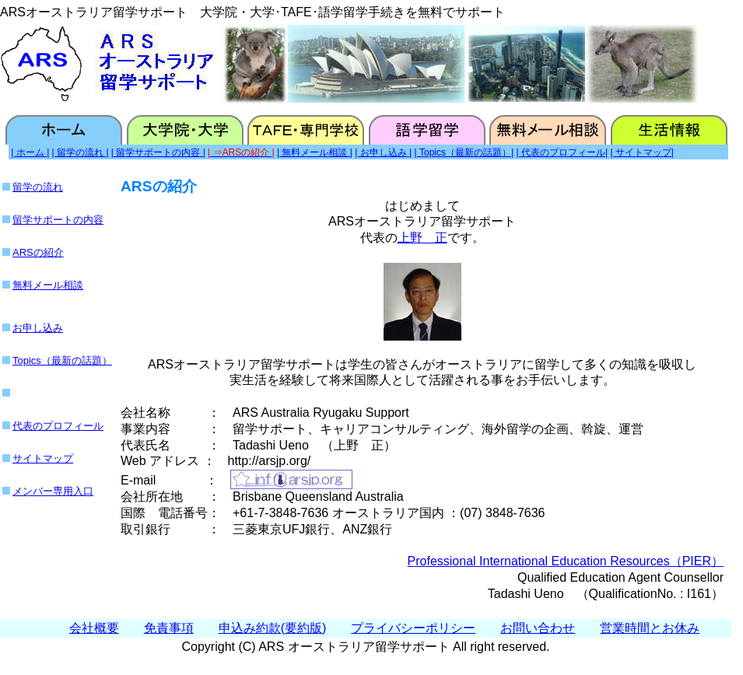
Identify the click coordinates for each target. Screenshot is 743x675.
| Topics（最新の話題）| (464, 152)
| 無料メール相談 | (314, 152)
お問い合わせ (537, 628)
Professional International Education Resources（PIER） (566, 561)
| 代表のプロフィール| (562, 152)
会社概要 (94, 628)
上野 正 (422, 237)
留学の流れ (37, 187)
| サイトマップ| (642, 152)
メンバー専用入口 (52, 491)
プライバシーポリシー (413, 628)
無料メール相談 (47, 285)
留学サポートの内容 (57, 220)
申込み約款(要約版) (273, 628)
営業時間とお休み (649, 628)
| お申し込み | (383, 152)
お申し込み (37, 328)
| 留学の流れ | (80, 152)
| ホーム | (30, 152)
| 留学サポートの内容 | (158, 152)
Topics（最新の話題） (62, 360)
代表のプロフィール (57, 426)
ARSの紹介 (38, 252)
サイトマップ (42, 458)
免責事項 (169, 628)
